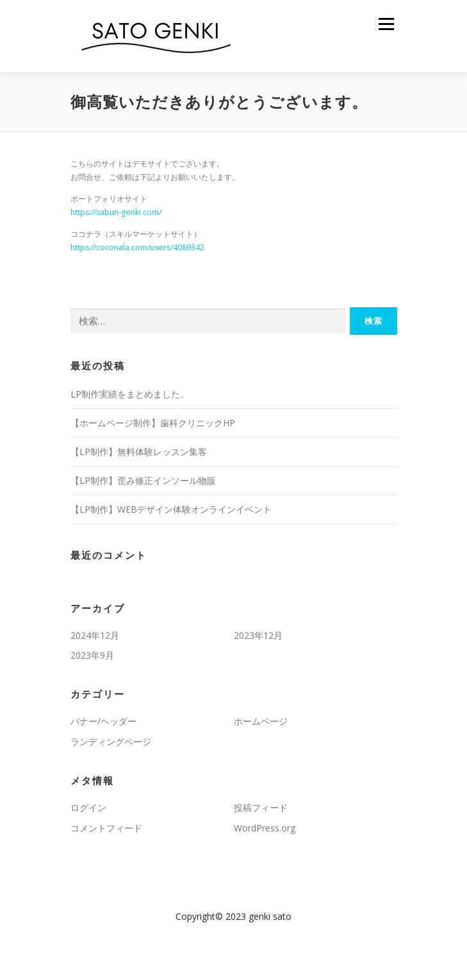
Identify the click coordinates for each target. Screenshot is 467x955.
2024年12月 (94, 635)
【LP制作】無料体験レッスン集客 (138, 451)
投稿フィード (261, 807)
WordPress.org (264, 828)
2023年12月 (258, 635)
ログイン (88, 807)
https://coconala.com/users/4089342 (137, 247)
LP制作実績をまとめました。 (129, 394)
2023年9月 (92, 655)
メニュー (386, 24)
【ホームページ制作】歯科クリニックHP (152, 423)
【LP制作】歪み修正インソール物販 (143, 480)
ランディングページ (110, 741)
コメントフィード (106, 828)
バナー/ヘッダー (103, 721)
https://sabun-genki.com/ (115, 212)
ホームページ (261, 721)
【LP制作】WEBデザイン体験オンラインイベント (171, 509)
